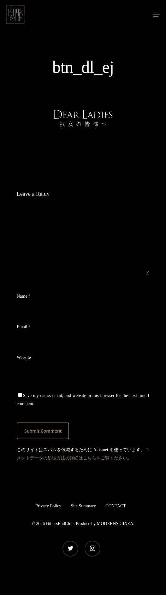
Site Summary (83, 506)
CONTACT (115, 506)
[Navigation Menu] (156, 15)
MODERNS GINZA (115, 523)
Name (24, 296)
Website (24, 357)
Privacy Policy (48, 506)
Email (24, 326)
